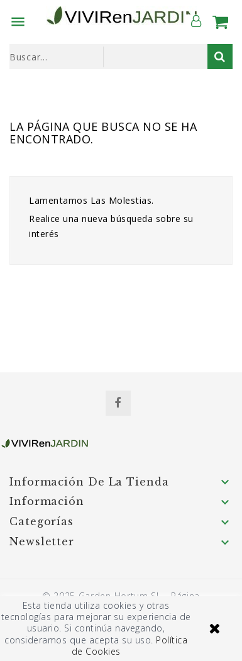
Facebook (118, 403)
